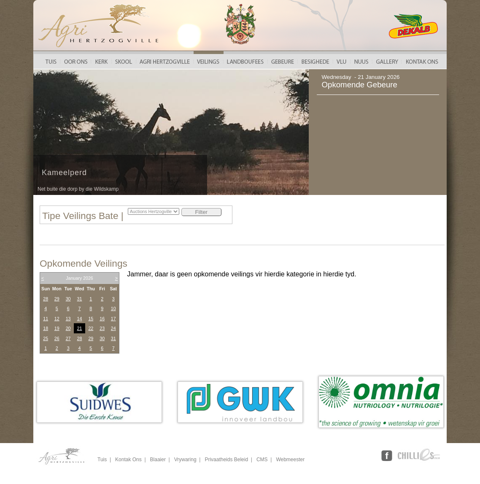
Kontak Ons (128, 459)
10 (113, 308)
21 (79, 328)
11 (45, 318)
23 (102, 328)
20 (68, 328)
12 (56, 318)
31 (79, 298)
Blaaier (158, 459)
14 (79, 318)
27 (68, 338)
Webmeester (290, 459)
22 (90, 328)
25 (45, 338)
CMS (262, 459)
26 (56, 338)
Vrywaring (185, 459)
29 (56, 298)
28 (45, 298)
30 (68, 298)
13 (68, 318)
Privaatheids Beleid (226, 459)
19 (56, 328)
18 (45, 328)
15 (90, 318)
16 (102, 318)
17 (113, 318)
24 (113, 328)
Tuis (102, 459)
